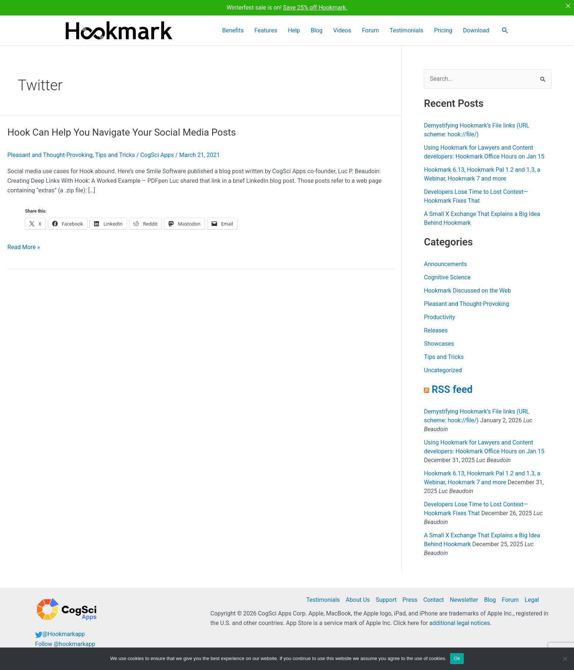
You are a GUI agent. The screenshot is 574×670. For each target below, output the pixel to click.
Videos (361, 30)
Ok (457, 658)
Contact (433, 599)
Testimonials (417, 30)
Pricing (449, 30)
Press (409, 599)
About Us (358, 599)
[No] (564, 658)
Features (296, 30)
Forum (385, 30)
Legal (532, 599)
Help (321, 30)
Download (479, 30)
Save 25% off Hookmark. (315, 7)
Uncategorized (443, 370)
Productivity (439, 317)
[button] (505, 30)
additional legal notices (459, 623)
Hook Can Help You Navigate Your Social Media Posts (121, 132)
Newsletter (464, 599)
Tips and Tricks (115, 154)
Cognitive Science (447, 277)
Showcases (439, 343)
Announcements (445, 264)
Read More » (23, 247)
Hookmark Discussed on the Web (467, 290)
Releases (435, 330)
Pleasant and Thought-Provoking (50, 154)
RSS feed (452, 389)
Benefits (268, 30)
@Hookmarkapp (63, 634)
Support (386, 599)
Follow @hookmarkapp (65, 644)
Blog (339, 30)
